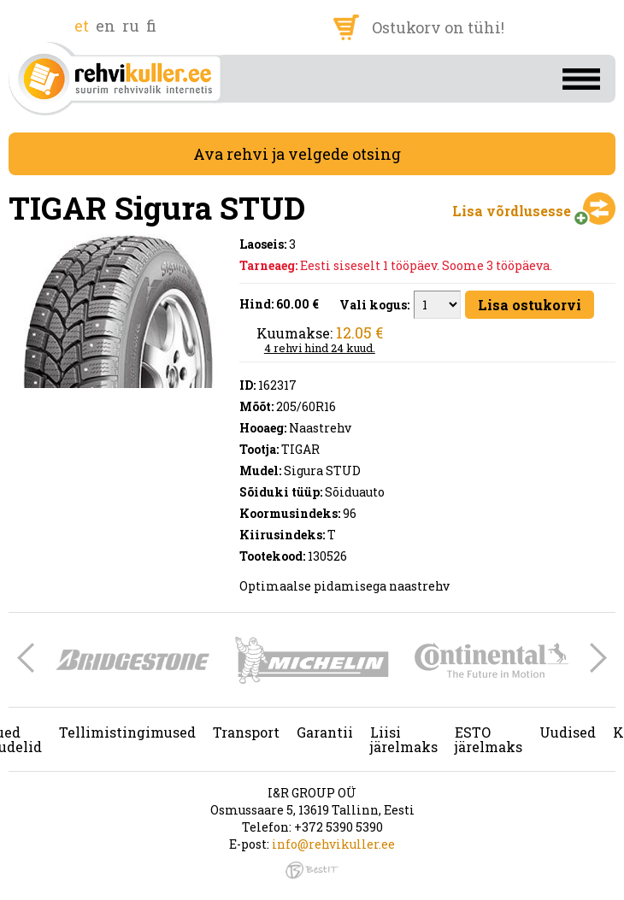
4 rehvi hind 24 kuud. (319, 348)
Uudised (567, 732)
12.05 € (359, 332)
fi (151, 25)
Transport (246, 732)
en (105, 25)
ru (130, 25)
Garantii (325, 732)
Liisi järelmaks (404, 739)
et (81, 25)
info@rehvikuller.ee (333, 844)
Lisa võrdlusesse (511, 211)
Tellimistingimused (127, 732)
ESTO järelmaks (488, 739)
